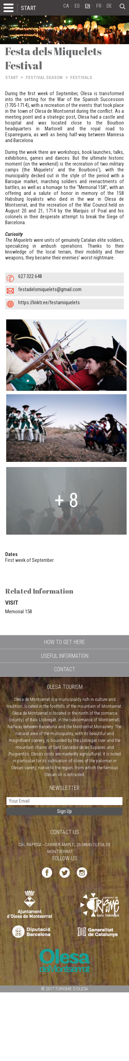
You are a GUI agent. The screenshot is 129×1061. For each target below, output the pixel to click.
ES (77, 6)
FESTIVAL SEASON (44, 77)
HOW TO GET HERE (64, 642)
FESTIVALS (81, 77)
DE (109, 6)
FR (98, 6)
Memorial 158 (18, 611)
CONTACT (64, 669)
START (28, 7)
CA (66, 6)
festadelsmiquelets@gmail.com (50, 289)
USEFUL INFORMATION (64, 656)
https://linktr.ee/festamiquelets (49, 303)
